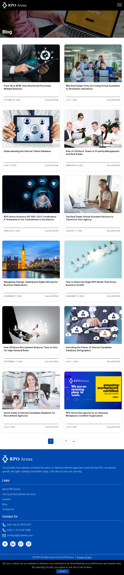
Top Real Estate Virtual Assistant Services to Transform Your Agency (89, 218)
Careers (6, 499)
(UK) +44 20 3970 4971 (17, 525)
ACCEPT (62, 571)
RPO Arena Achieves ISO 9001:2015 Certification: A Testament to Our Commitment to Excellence (30, 218)
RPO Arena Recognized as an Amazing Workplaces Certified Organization (87, 414)
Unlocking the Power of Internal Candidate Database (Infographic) (89, 349)
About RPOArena (11, 489)
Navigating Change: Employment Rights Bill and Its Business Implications (31, 283)
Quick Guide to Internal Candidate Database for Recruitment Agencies (29, 414)
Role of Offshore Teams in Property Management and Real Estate (92, 153)
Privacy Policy (84, 557)
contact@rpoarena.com (17, 535)
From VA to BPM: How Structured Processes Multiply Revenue (27, 87)
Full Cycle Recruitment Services (19, 494)
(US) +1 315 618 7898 (16, 530)
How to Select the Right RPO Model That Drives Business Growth (91, 283)
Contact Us (8, 509)
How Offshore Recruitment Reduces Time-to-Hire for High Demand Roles (31, 349)
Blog (4, 504)
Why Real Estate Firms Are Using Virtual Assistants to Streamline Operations (93, 87)
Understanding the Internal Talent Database (27, 151)
